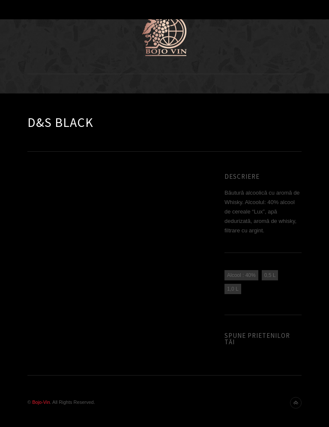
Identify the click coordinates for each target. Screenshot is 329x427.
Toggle (164, 9)
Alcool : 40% (241, 275)
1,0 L (233, 289)
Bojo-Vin (41, 402)
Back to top (296, 403)
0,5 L (270, 275)
